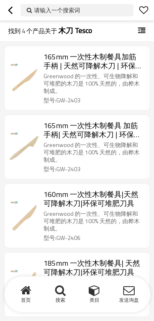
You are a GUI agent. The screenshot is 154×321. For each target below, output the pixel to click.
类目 (94, 300)
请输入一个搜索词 (57, 10)
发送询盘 (129, 300)
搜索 (60, 300)
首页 (26, 300)
